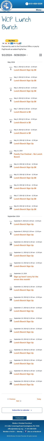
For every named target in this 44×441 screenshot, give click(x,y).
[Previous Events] (11, 399)
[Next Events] (18, 401)
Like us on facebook (34, 431)
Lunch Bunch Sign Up (24, 144)
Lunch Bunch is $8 (22, 112)
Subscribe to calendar (20, 410)
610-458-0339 (33, 3)
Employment (20, 418)
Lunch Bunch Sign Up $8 (25, 70)
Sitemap (19, 431)
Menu (39, 10)
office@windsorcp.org (15, 429)
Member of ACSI (9, 431)
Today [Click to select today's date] (39, 399)
